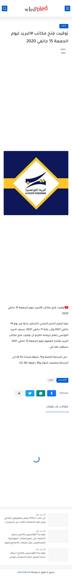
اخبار (64, 26)
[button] (51, 393)
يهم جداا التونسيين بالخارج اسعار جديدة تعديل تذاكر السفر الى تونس (27, 555)
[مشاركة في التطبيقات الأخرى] (19, 393)
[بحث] (4, 8)
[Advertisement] (36, 100)
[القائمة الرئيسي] (67, 8)
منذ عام (39, 514)
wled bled (22, 572)
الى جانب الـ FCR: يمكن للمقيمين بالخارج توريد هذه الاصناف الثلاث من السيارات (24, 520)
